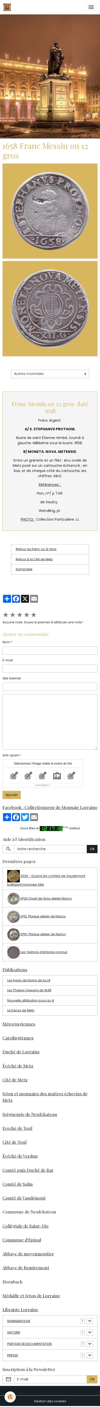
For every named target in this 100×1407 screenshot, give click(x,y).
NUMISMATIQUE (18, 1321)
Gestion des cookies (50, 1401)
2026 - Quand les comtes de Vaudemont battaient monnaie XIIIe (46, 878)
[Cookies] (10, 1397)
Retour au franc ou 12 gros (36, 549)
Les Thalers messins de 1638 (29, 990)
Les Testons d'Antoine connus (37, 952)
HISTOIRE (13, 1332)
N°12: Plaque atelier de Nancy (36, 916)
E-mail (7, 660)
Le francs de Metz (20, 1010)
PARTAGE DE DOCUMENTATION (29, 1344)
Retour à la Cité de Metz (34, 559)
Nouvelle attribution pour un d (30, 1000)
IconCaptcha (42, 785)
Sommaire (24, 569)
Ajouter (12, 794)
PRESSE (12, 1355)
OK (92, 848)
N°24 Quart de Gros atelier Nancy (39, 899)
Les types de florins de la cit (28, 980)
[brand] (8, 7)
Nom (6, 642)
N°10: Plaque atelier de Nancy (36, 934)
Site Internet (11, 678)
